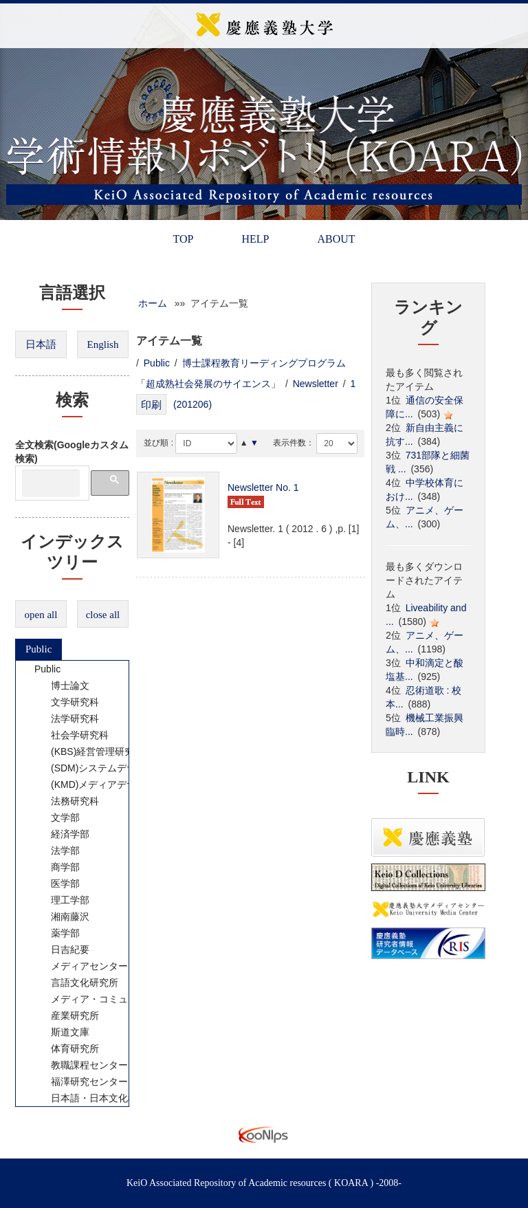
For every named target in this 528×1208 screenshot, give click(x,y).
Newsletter (315, 383)
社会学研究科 (71, 735)
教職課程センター (80, 1065)
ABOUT (336, 239)
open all (41, 614)
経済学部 (61, 834)
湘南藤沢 (61, 916)
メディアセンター (80, 966)
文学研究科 (66, 702)
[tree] (72, 883)
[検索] (51, 483)
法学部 (56, 850)
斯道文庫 (61, 1032)
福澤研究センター (80, 1081)
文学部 (56, 817)
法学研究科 (66, 718)
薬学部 (56, 933)
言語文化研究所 (75, 982)
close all (103, 614)
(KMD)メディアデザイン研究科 (108, 784)
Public (38, 649)
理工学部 (61, 900)
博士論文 (61, 685)
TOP (183, 239)
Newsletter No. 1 (263, 487)
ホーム (152, 303)
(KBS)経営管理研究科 (88, 751)
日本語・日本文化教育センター (109, 1098)
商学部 (56, 867)
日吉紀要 (61, 949)
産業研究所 (66, 1015)
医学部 (56, 883)
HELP (255, 239)
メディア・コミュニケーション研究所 (123, 999)
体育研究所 (66, 1048)
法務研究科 (66, 801)
